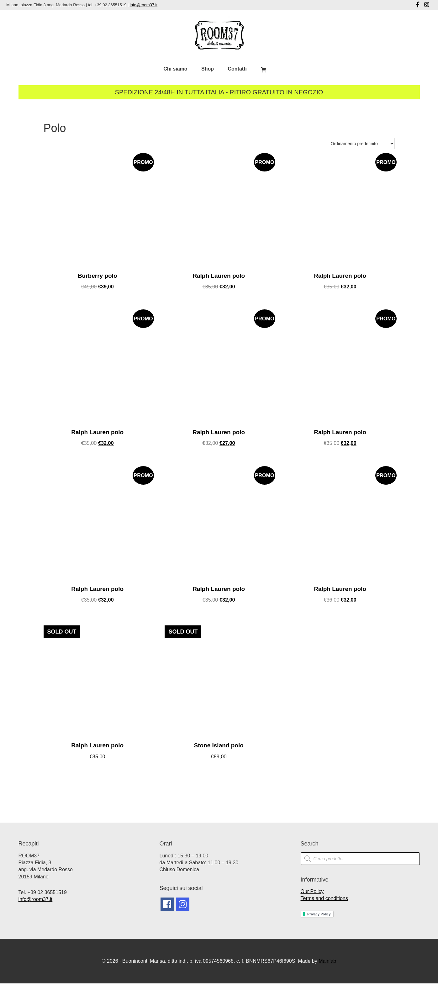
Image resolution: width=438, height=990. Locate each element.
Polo (55, 128)
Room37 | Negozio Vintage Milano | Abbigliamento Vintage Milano (219, 35)
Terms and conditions (324, 904)
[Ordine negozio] (361, 143)
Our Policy (312, 897)
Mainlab (327, 967)
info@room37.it (143, 5)
